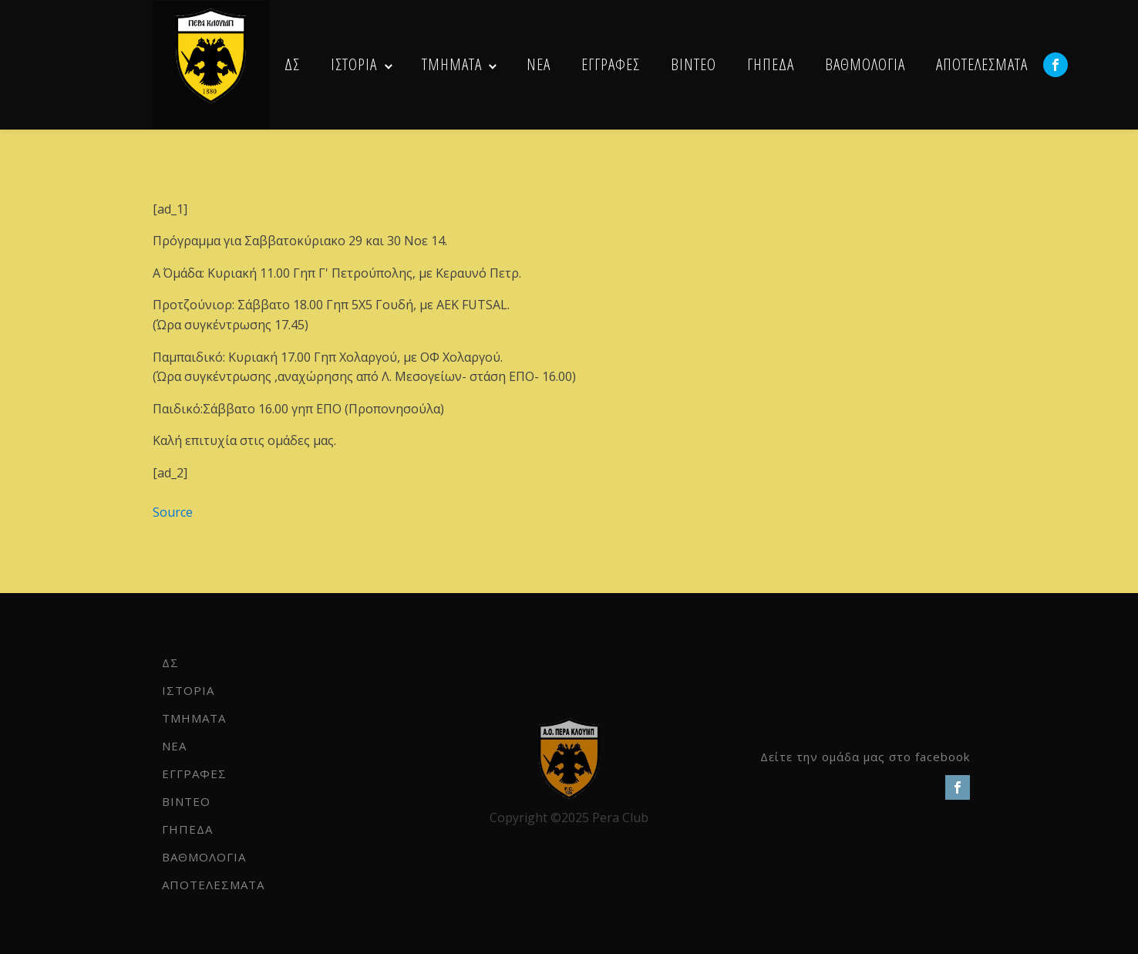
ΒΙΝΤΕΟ (693, 64)
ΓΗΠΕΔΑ (770, 64)
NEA (538, 64)
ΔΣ (292, 64)
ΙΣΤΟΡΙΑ (354, 64)
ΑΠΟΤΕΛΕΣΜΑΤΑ (982, 64)
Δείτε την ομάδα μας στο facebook (865, 756)
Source (173, 512)
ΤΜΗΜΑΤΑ (452, 64)
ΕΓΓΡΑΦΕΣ (610, 64)
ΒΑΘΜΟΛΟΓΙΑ (865, 64)
